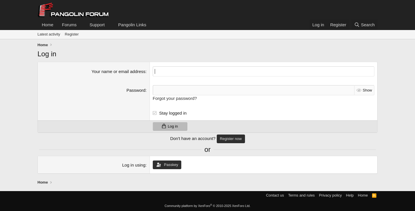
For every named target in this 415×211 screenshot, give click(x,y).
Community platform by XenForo (207, 206)
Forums (69, 24)
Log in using (134, 165)
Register (72, 34)
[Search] (364, 24)
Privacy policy (330, 195)
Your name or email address (119, 71)
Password (136, 90)
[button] (81, 24)
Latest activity (48, 34)
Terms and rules (301, 195)
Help (350, 195)
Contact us (275, 195)
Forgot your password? (175, 98)
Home (47, 24)
